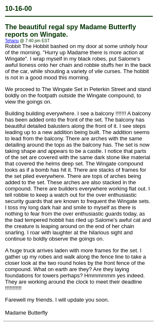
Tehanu (12, 40)
